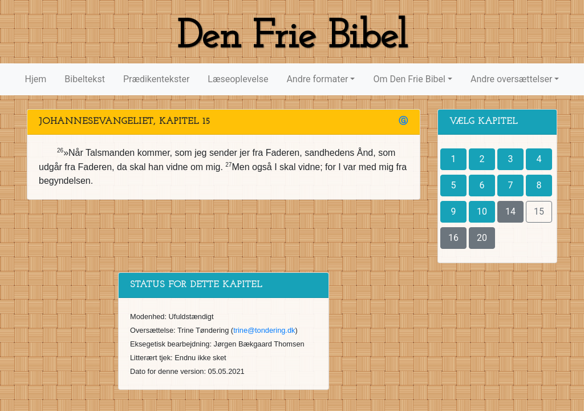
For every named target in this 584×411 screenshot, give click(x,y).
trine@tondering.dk (264, 330)
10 (482, 211)
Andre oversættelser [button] (511, 79)
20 (482, 237)
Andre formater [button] (317, 79)
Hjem (36, 79)
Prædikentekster (156, 79)
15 (539, 211)
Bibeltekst (84, 79)
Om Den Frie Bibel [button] (409, 79)
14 (510, 211)
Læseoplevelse (238, 79)
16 (453, 237)
